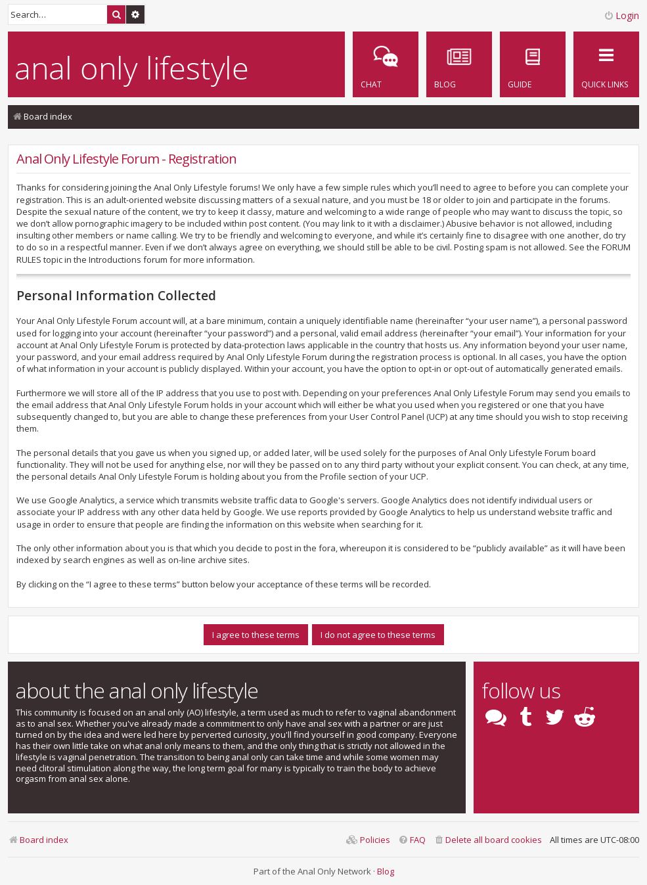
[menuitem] (533, 64)
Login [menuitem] (621, 15)
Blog (385, 871)
